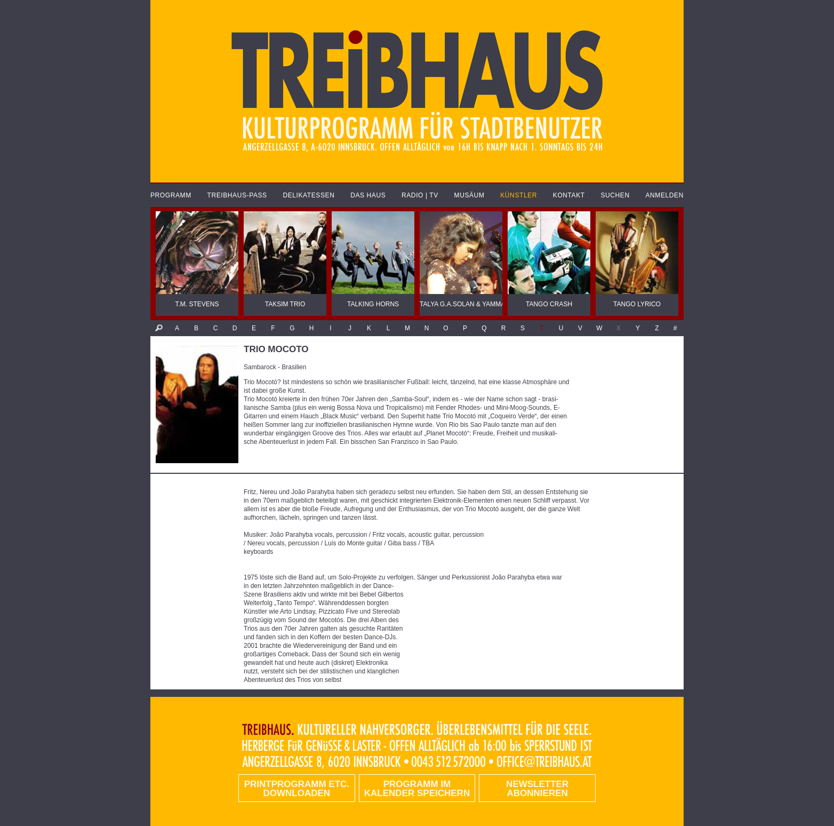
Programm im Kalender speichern (417, 788)
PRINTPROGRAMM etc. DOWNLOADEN (296, 788)
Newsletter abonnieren (537, 788)
